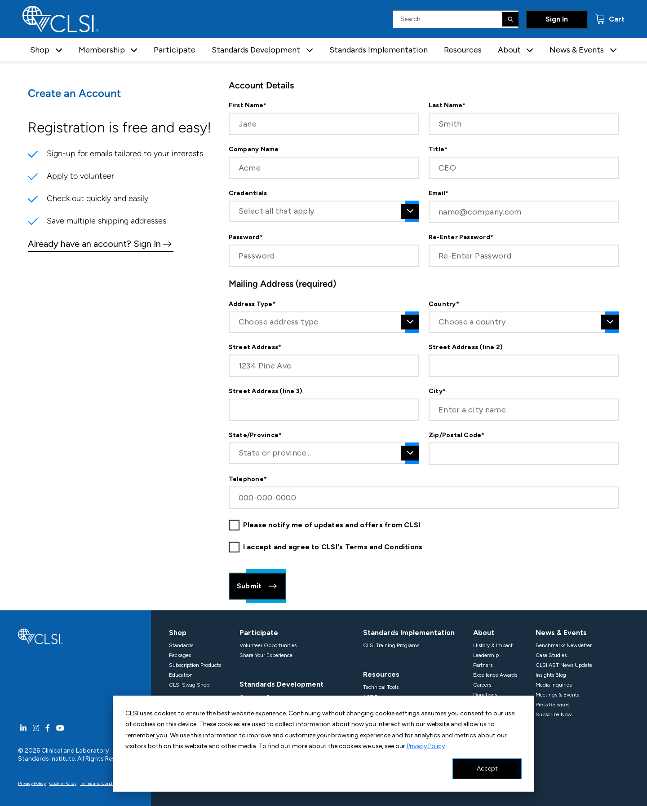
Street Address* (255, 347)
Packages (180, 655)
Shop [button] (39, 50)
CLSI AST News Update (564, 665)
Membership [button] (102, 50)
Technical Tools (381, 687)
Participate (174, 50)
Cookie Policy (62, 783)
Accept (487, 768)
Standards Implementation (378, 50)
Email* (438, 193)
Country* (444, 304)
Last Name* (447, 105)
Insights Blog (551, 675)
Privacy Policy (426, 746)
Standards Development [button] (256, 50)
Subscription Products (195, 665)
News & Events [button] (577, 50)
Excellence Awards (495, 675)
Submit (257, 586)
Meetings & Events (557, 695)
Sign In (557, 19)
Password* (246, 237)
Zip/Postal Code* (457, 435)
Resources (463, 50)
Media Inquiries (554, 685)
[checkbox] (234, 525)
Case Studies (551, 655)
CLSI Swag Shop (189, 685)
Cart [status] (616, 19)
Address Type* (252, 304)
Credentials (248, 193)
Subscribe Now (554, 714)
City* (437, 391)
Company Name (254, 149)
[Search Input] (455, 19)
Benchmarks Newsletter (564, 645)
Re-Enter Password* (461, 237)
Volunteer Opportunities (268, 645)
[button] (58, 50)
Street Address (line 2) (466, 347)
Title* (438, 149)
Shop (177, 632)
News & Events (561, 632)
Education (181, 675)
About (483, 632)
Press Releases (552, 704)
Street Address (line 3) (266, 391)
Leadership (486, 655)
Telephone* (248, 479)
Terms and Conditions (384, 547)
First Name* (248, 105)
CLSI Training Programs (391, 645)
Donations (485, 695)
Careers (482, 685)
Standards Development (281, 684)
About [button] (509, 50)
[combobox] (324, 211)
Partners (482, 665)
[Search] (510, 19)
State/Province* (255, 435)
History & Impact (493, 645)
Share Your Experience (265, 655)
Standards (181, 645)
